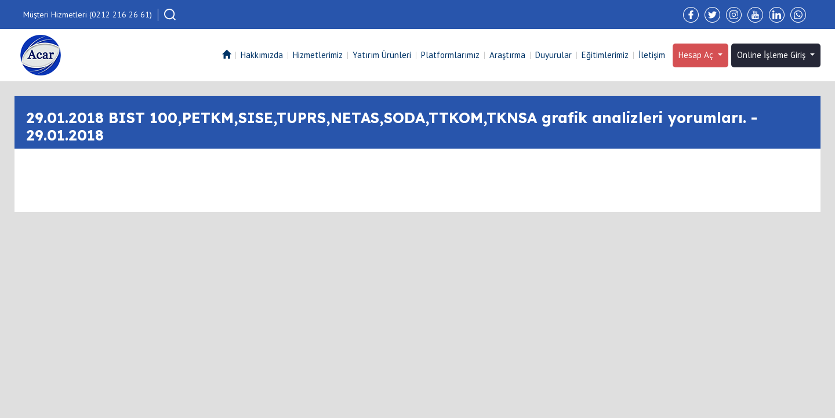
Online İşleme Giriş (772, 54)
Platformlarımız (450, 54)
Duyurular (553, 54)
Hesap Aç (697, 54)
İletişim (651, 54)
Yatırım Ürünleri (382, 54)
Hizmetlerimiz (318, 54)
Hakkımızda (262, 54)
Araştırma (507, 54)
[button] (170, 14)
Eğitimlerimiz (605, 54)
